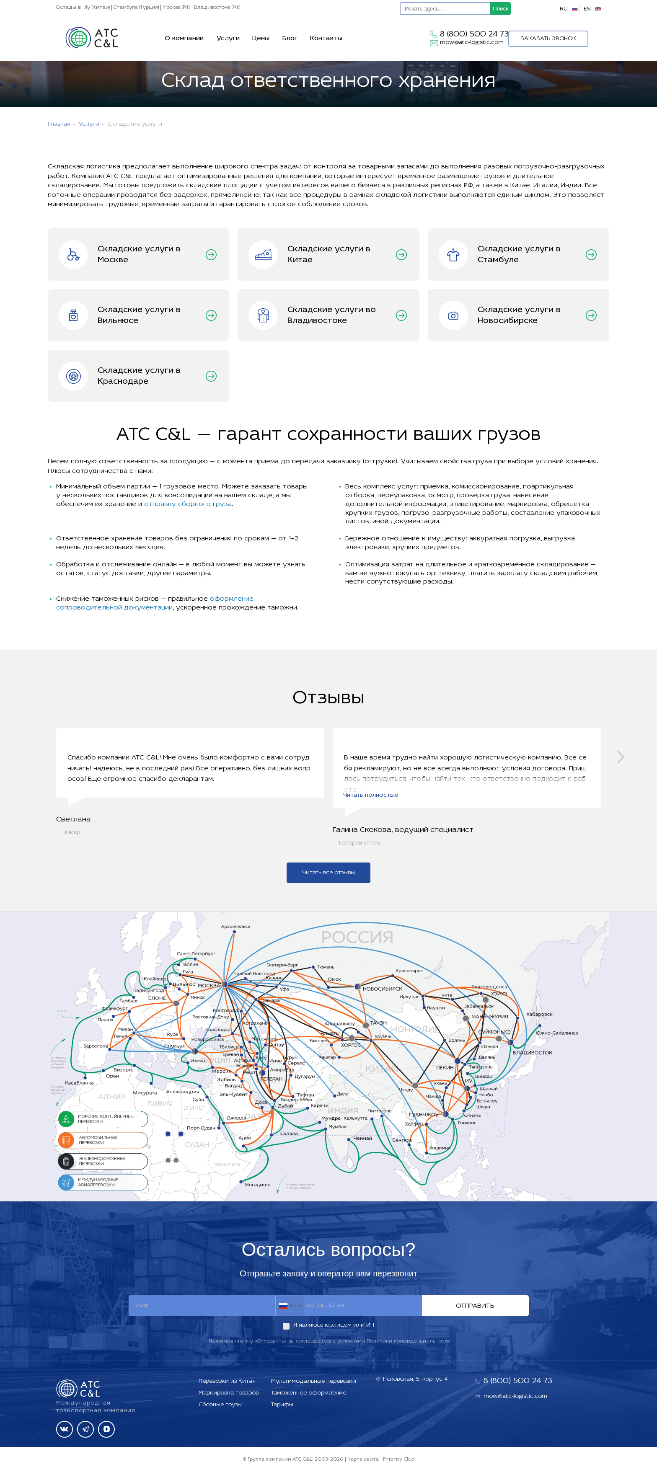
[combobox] (290, 1308)
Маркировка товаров (229, 1393)
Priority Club (398, 1459)
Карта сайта (363, 1459)
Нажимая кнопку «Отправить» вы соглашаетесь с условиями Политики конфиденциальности (329, 1343)
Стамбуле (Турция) (136, 7)
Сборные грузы (220, 1405)
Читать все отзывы (328, 875)
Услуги (228, 38)
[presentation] (621, 757)
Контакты (326, 38)
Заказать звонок (548, 39)
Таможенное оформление (308, 1393)
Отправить (475, 1308)
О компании (184, 38)
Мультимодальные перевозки (313, 1381)
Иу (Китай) (96, 7)
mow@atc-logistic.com (472, 42)
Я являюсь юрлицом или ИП (333, 1327)
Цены (260, 38)
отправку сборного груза (188, 504)
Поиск (500, 8)
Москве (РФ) (176, 7)
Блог (289, 38)
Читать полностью (370, 797)
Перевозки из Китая (227, 1381)
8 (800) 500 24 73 (474, 34)
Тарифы (282, 1405)
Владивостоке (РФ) (217, 7)
